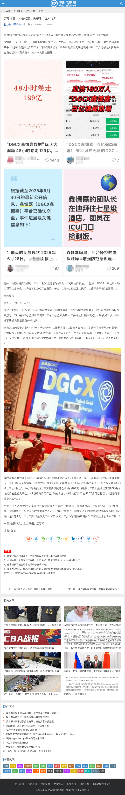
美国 (43, 766)
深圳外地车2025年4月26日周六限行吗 (25, 738)
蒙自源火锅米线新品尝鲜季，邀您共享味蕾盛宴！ (31, 721)
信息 (73, 771)
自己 (99, 766)
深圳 (6, 766)
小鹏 (7, 24)
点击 (94, 771)
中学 (29, 771)
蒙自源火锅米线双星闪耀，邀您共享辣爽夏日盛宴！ (32, 713)
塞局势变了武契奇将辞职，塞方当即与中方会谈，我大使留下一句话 (40, 734)
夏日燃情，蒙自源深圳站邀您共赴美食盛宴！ (28, 725)
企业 (15, 771)
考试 (57, 766)
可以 (20, 766)
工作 (36, 771)
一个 (113, 766)
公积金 (58, 771)
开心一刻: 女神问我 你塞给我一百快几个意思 (29, 751)
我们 (71, 766)
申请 (43, 771)
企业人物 (30, 11)
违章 (66, 771)
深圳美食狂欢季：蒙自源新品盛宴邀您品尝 (27, 717)
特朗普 (7, 771)
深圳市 (28, 766)
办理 (101, 771)
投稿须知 (45, 784)
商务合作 (71, 784)
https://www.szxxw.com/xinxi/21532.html (35, 573)
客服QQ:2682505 (101, 784)
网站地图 (84, 784)
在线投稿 (58, 784)
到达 (85, 766)
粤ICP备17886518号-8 (77, 790)
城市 (64, 766)
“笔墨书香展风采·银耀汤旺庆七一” (23, 730)
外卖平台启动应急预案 (17, 742)
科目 (87, 771)
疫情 (80, 771)
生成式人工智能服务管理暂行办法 (23, 747)
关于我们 (19, 784)
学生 (50, 771)
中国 (13, 766)
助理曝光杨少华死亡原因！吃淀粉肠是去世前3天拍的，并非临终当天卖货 (51, 589)
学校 (36, 766)
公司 (78, 766)
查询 (50, 766)
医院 (106, 766)
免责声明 (32, 784)
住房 (92, 766)
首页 (8, 11)
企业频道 (18, 11)
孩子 (22, 771)
